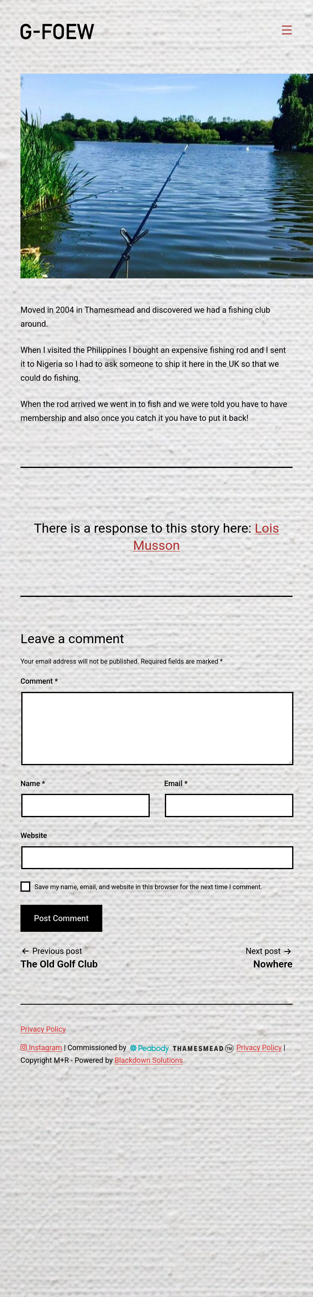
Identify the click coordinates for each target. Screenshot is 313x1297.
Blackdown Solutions (149, 1060)
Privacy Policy (43, 1029)
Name (32, 783)
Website (33, 835)
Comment (39, 681)
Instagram (41, 1047)
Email (175, 783)
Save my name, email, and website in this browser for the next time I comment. (148, 887)
